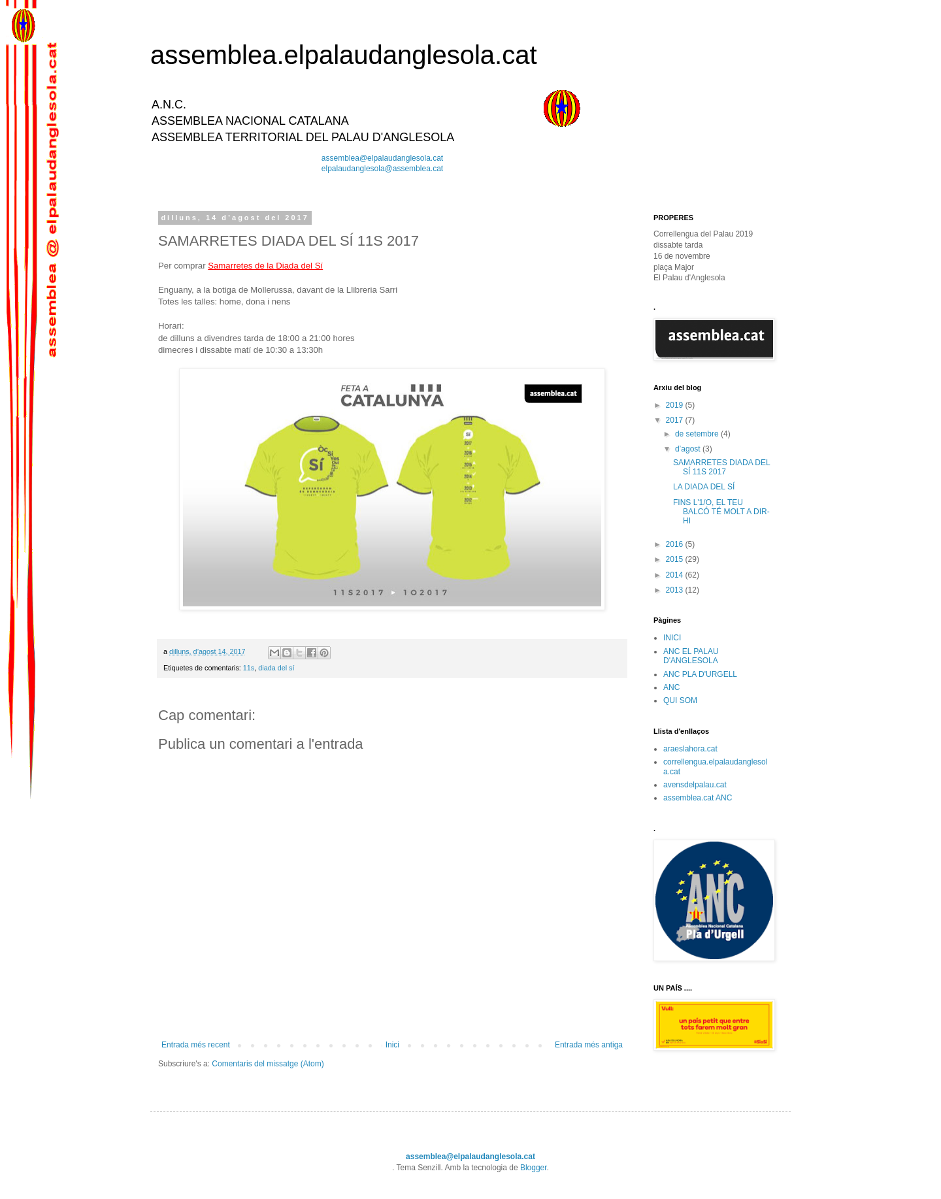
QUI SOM (680, 700)
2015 (675, 559)
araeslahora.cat (690, 748)
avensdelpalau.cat (695, 784)
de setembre (698, 433)
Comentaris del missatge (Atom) (267, 1063)
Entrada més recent (195, 1044)
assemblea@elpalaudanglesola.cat (382, 158)
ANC (671, 687)
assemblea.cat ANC (697, 797)
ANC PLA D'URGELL (700, 674)
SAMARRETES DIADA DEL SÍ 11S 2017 (721, 467)
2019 (675, 405)
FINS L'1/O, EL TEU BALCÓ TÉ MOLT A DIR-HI (721, 512)
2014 (675, 575)
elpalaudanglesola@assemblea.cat (382, 168)
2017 (675, 420)
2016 (675, 544)
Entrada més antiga (589, 1044)
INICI (672, 637)
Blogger (533, 1167)
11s (248, 668)
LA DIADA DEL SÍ (704, 486)
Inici (392, 1044)
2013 (675, 590)
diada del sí (276, 668)
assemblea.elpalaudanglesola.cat (343, 55)
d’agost (688, 448)
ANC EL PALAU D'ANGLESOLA (691, 656)
